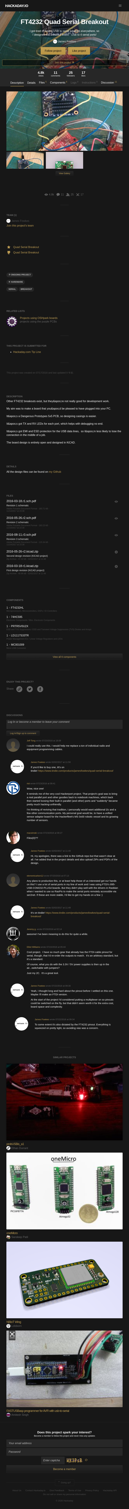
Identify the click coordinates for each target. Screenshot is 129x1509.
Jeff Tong (31, 740)
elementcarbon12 (35, 875)
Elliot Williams (33, 947)
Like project (79, 50)
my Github (55, 471)
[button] (120, 5)
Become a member (42, 1436)
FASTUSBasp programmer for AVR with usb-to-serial (37, 1411)
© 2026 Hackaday (64, 1500)
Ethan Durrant (17, 1148)
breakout (26, 289)
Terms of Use (74, 1490)
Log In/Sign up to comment (23, 733)
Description (17, 82)
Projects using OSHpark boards (38, 318)
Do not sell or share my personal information (64, 1494)
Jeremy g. (31, 929)
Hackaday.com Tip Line (27, 352)
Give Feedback (57, 1490)
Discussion (109, 82)
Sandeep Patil (17, 1237)
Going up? (64, 1482)
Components (58, 82)
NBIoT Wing (13, 1322)
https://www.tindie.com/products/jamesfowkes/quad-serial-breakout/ (75, 770)
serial (12, 289)
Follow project (53, 50)
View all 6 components (64, 657)
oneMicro (11, 1233)
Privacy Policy (92, 1490)
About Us (16, 1490)
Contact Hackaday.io (35, 1490)
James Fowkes (64, 42)
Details (31, 82)
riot (28, 783)
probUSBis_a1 (15, 1144)
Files (43, 82)
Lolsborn (14, 1325)
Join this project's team (20, 225)
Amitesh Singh (17, 1414)
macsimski (32, 833)
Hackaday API (110, 1490)
